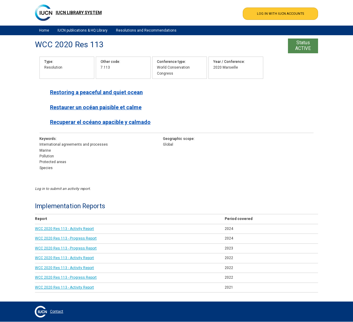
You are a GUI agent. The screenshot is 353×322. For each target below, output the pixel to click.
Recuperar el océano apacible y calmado (100, 122)
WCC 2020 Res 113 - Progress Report (66, 238)
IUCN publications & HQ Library (83, 30)
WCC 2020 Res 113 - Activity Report (64, 229)
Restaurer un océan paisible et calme (96, 107)
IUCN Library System (79, 12)
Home (44, 30)
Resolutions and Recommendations (146, 30)
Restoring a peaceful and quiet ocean (96, 92)
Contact (56, 311)
